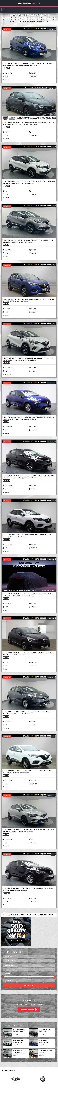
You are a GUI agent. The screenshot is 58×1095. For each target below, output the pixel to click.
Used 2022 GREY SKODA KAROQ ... (18, 1051)
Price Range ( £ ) (7, 973)
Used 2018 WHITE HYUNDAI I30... (19, 1041)
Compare (7, 29)
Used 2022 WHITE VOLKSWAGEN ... (19, 1031)
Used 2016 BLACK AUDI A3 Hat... (44, 1031)
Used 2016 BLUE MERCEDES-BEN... (44, 1041)
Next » (6, 912)
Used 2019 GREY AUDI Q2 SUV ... (46, 1051)
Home (12, 22)
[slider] (3, 976)
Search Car (29, 985)
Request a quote (29, 1009)
